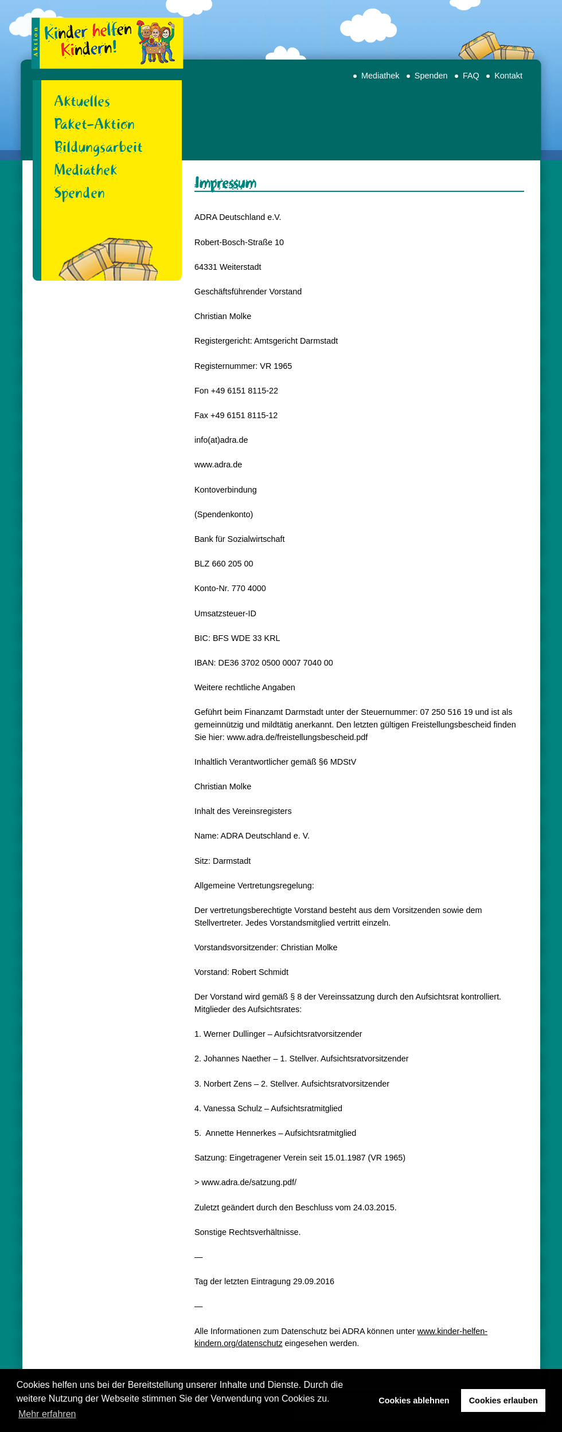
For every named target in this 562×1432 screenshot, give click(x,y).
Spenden (431, 75)
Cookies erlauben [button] (503, 1400)
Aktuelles (82, 101)
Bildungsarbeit (98, 146)
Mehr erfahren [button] (47, 1414)
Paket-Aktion (94, 123)
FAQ (471, 75)
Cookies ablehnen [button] (413, 1400)
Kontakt (508, 75)
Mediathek (380, 75)
